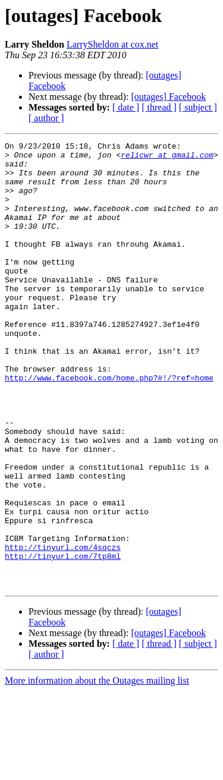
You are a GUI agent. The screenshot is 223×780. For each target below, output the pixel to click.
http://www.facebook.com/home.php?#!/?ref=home (109, 425)
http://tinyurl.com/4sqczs (63, 629)
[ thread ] (159, 107)
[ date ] (125, 107)
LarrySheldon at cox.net (112, 44)
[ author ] (46, 118)
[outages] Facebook (168, 97)
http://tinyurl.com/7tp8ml (63, 639)
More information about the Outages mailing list (97, 770)
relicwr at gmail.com (167, 158)
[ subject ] (198, 107)
